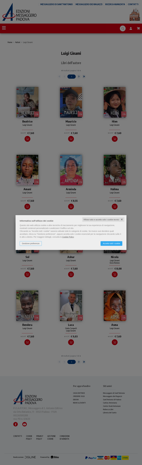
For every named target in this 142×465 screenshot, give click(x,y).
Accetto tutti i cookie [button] (111, 243)
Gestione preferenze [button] (31, 243)
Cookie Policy (68, 237)
